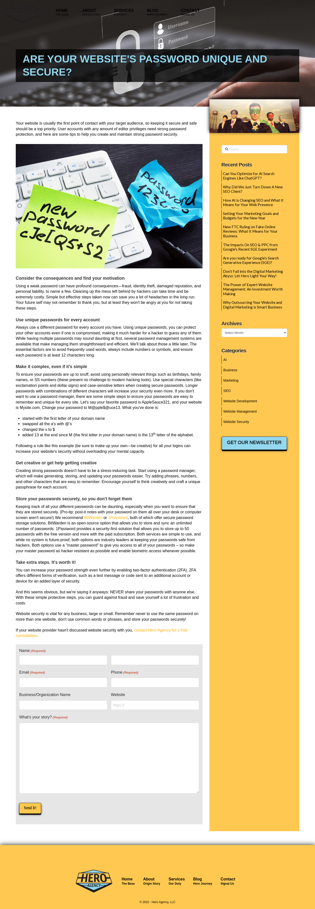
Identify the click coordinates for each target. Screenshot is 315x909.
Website (118, 694)
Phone (124, 672)
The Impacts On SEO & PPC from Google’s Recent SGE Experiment (250, 247)
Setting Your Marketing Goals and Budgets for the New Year (251, 215)
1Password (118, 517)
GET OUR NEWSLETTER (254, 442)
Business (230, 370)
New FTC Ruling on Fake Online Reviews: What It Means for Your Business (250, 231)
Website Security (236, 422)
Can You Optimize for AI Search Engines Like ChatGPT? (248, 175)
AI (225, 360)
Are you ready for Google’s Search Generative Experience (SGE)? (251, 260)
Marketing (230, 380)
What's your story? (43, 717)
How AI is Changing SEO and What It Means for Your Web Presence (253, 202)
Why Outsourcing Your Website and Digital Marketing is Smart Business (252, 304)
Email (32, 672)
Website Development (240, 401)
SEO (227, 391)
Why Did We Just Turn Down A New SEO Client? (253, 189)
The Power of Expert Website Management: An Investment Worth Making (253, 289)
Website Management (240, 411)
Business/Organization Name (44, 694)
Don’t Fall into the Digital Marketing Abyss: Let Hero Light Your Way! (253, 273)
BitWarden (93, 517)
